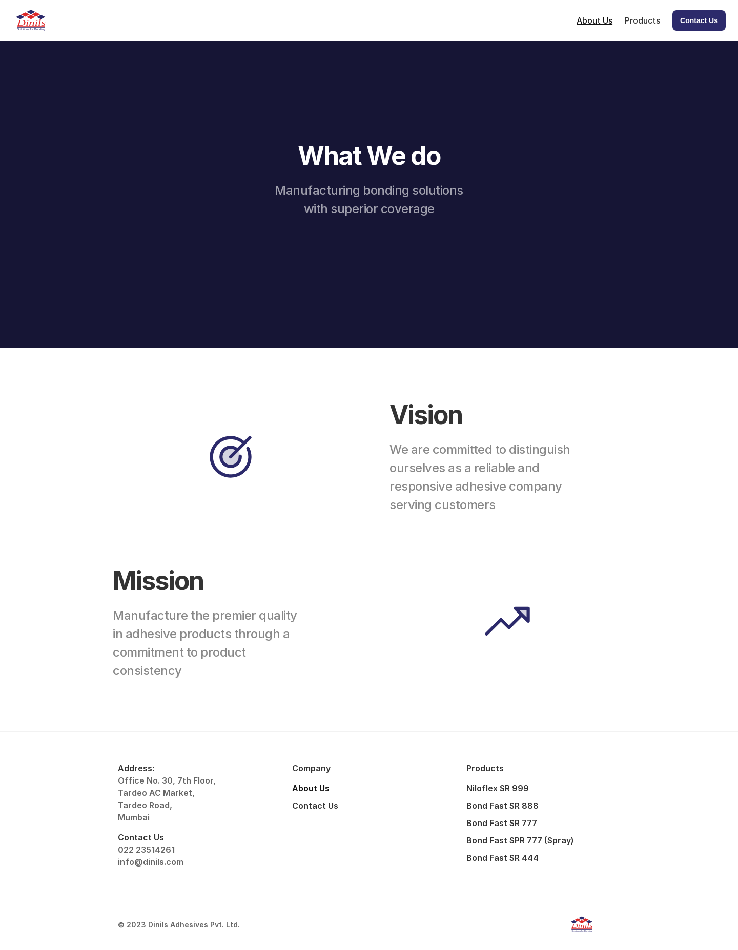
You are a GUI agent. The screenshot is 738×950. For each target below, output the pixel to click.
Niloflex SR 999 (497, 788)
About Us (594, 20)
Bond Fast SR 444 (502, 858)
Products (642, 20)
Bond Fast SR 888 (502, 805)
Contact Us (315, 805)
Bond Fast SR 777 (501, 823)
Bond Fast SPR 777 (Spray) (520, 840)
